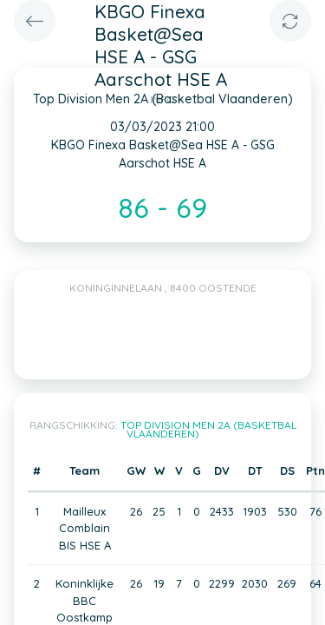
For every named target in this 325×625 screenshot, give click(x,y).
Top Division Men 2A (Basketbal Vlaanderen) (208, 429)
